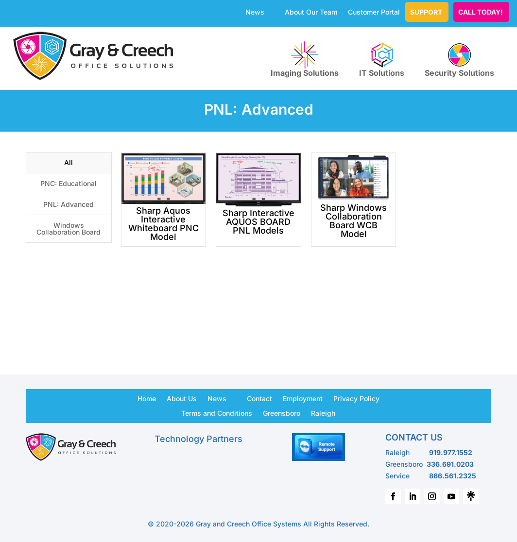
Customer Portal (374, 12)
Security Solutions (459, 59)
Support (426, 12)
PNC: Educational (68, 183)
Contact (259, 398)
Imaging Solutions (305, 59)
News (254, 12)
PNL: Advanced (68, 204)
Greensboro (281, 413)
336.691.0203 (450, 464)
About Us (182, 398)
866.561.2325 (452, 476)
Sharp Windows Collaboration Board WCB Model (353, 221)
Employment (303, 398)
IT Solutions (381, 59)
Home (147, 398)
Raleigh (323, 413)
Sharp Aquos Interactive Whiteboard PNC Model (163, 223)
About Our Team (311, 12)
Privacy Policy (356, 398)
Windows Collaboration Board (68, 228)
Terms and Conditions (216, 413)
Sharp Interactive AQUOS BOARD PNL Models (258, 222)
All (68, 162)
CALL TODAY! (480, 12)
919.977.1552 (450, 452)
